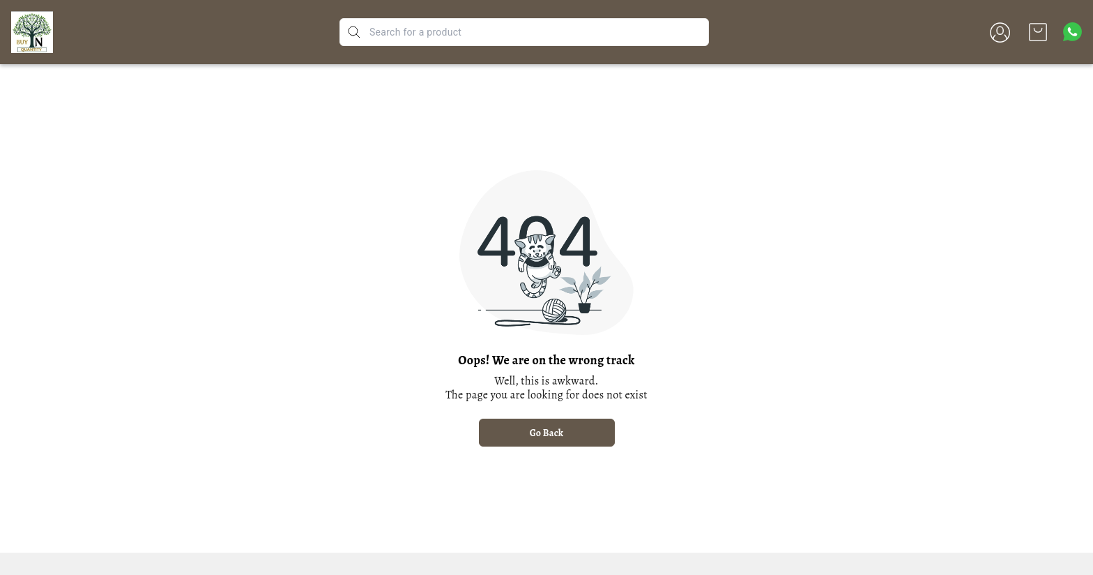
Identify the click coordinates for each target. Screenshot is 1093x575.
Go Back (547, 433)
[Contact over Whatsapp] (1072, 31)
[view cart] (1038, 32)
